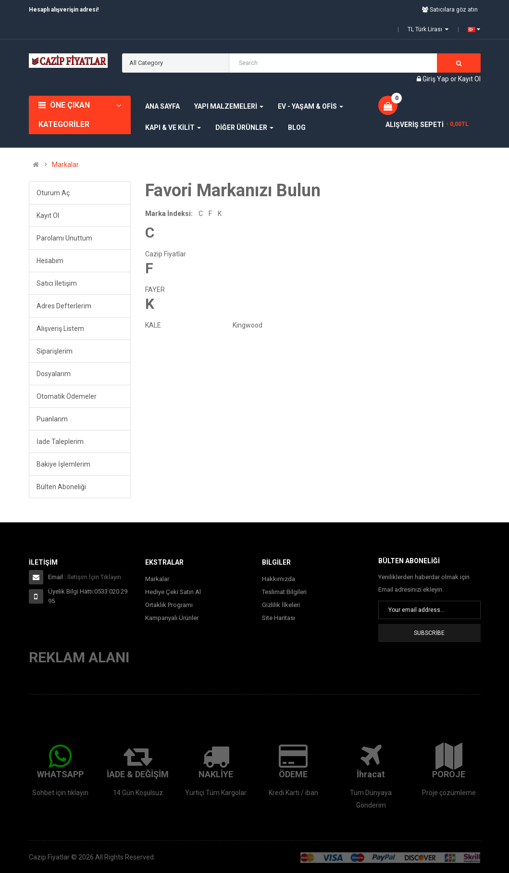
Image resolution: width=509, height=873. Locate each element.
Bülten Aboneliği (61, 487)
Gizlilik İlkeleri (281, 604)
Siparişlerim (55, 351)
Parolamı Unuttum (64, 238)
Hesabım (50, 261)
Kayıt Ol (469, 79)
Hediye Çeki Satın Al (173, 591)
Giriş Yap (436, 79)
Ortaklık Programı (169, 604)
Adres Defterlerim (64, 306)
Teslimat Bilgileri (284, 591)
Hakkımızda (278, 578)
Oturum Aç (53, 193)
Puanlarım (52, 419)
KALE (153, 325)
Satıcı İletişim (57, 283)
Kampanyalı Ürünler (172, 617)
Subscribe (429, 633)
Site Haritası (278, 617)
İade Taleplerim (60, 441)
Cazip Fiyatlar (165, 254)
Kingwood (247, 325)
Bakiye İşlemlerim (63, 464)
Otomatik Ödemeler (67, 396)
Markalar (65, 164)
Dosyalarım (54, 374)
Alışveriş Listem (60, 328)
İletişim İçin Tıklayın (94, 577)
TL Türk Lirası (428, 29)
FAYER (155, 289)
